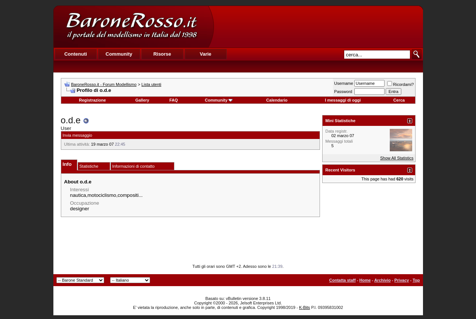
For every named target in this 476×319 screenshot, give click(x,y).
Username (343, 83)
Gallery (142, 100)
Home (365, 280)
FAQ (173, 100)
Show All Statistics (396, 158)
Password (343, 91)
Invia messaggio (78, 135)
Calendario (276, 100)
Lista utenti (151, 84)
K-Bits (304, 307)
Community (219, 100)
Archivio (382, 280)
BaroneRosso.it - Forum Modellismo (103, 84)
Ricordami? (400, 84)
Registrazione (92, 100)
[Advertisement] (318, 26)
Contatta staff (342, 280)
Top (416, 280)
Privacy (401, 280)
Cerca (399, 100)
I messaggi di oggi (343, 100)
